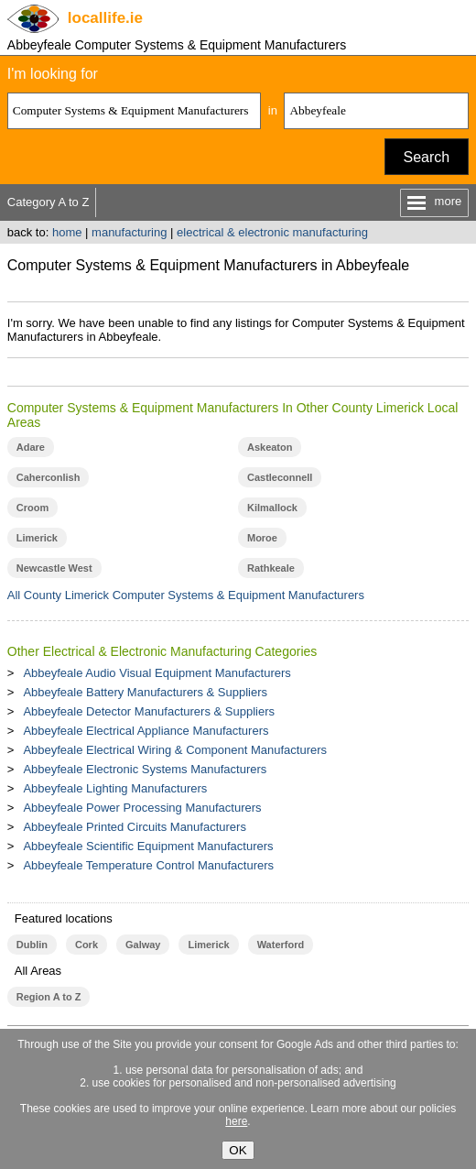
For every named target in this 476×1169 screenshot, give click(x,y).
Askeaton (269, 447)
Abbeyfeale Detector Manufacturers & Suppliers (149, 711)
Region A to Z (48, 996)
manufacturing (129, 232)
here (236, 1121)
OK (237, 1150)
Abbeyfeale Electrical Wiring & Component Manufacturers (175, 750)
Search (427, 157)
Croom (32, 507)
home (67, 232)
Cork (86, 944)
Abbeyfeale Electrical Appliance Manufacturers (145, 730)
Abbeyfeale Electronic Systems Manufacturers (144, 769)
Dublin (32, 944)
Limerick (37, 537)
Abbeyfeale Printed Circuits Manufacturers (134, 827)
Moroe (262, 537)
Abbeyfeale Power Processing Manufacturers (142, 807)
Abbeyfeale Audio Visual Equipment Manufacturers (156, 673)
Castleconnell (279, 477)
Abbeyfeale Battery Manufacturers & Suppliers (145, 692)
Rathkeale (271, 568)
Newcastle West (54, 568)
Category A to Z (48, 202)
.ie (105, 18)
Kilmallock (272, 507)
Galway (142, 944)
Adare (30, 447)
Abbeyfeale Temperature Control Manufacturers (148, 865)
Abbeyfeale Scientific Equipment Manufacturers (148, 846)
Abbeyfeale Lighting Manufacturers (115, 788)
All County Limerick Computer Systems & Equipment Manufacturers (185, 595)
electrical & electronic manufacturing (272, 232)
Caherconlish (48, 477)
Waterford (280, 944)
